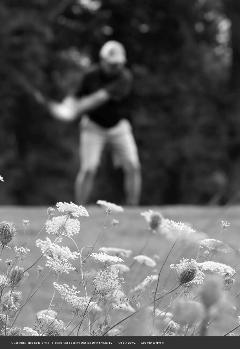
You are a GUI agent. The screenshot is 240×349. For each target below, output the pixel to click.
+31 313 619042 (126, 342)
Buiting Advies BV (102, 342)
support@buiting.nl (152, 342)
